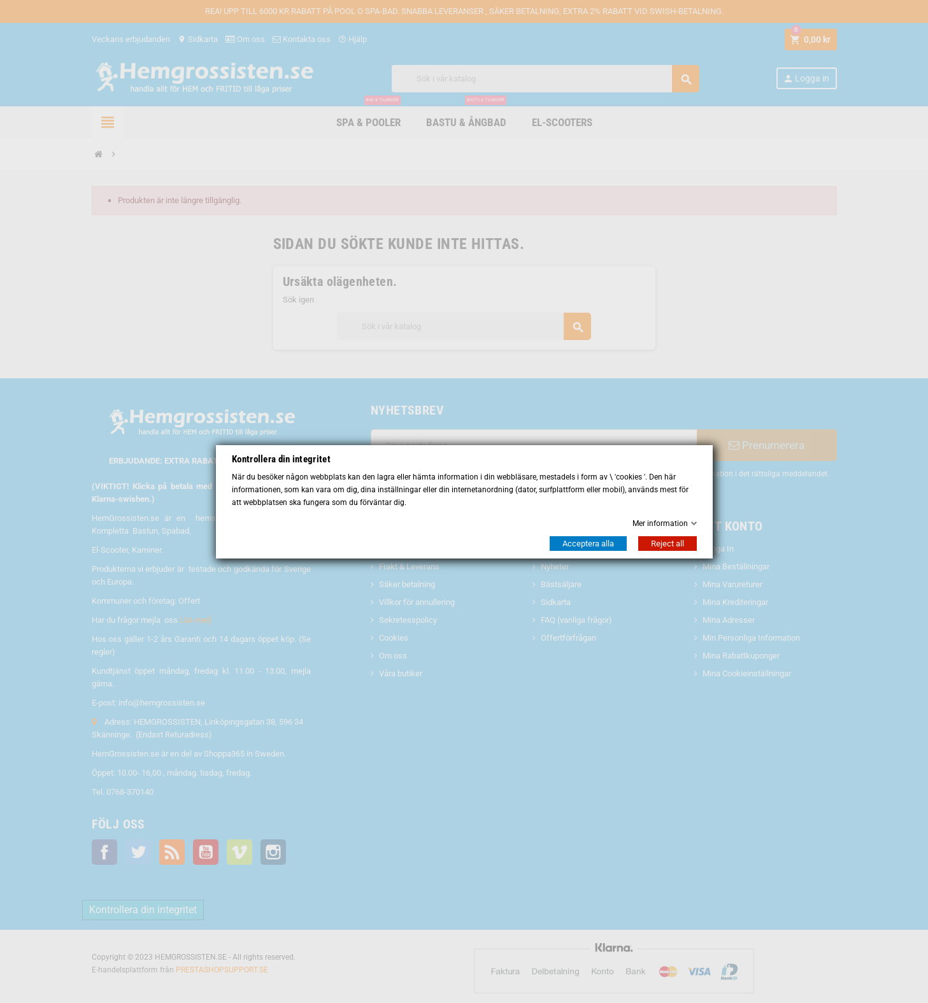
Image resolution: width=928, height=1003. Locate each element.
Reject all (667, 543)
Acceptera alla (588, 543)
